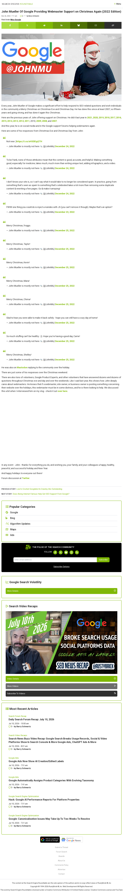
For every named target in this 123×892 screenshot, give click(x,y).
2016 (118, 117)
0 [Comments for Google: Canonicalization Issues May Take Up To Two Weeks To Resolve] (11, 881)
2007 (54, 121)
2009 (38, 121)
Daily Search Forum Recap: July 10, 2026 (31, 775)
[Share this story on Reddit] (44, 25)
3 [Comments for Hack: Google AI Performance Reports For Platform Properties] (11, 862)
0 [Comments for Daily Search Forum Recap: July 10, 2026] (11, 782)
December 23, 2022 (64, 212)
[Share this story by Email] (95, 25)
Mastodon (22, 367)
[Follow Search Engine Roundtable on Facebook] (55, 552)
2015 (3, 121)
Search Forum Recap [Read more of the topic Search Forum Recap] (17, 772)
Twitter (25, 478)
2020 (95, 117)
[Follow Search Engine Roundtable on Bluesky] (66, 552)
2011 (27, 121)
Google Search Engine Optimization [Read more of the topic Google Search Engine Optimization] (24, 852)
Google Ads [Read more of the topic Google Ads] (14, 814)
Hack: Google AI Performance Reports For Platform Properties (44, 855)
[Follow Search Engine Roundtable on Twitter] (61, 552)
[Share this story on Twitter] (27, 25)
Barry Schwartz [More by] (34, 16)
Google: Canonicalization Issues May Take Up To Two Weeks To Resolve (49, 874)
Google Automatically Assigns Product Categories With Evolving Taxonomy (51, 836)
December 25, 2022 (64, 230)
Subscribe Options (61, 566)
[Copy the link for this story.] (113, 25)
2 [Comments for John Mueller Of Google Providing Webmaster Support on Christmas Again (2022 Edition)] (21, 16)
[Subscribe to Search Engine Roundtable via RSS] (77, 552)
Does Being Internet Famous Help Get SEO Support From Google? (41, 494)
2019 (101, 117)
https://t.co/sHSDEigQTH (29, 141)
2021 (89, 117)
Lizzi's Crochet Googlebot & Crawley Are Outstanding (39, 489)
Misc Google (15, 20)
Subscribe (103, 560)
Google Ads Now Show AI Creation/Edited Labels (36, 816)
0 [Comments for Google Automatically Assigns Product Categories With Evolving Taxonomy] (11, 843)
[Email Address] (55, 559)
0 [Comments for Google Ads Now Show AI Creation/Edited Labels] (11, 824)
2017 (112, 117)
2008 (44, 121)
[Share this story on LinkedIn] (61, 25)
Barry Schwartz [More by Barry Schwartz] (24, 782)
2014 (9, 121)
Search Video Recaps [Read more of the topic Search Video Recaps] (18, 791)
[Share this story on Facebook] (10, 25)
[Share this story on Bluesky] (78, 25)
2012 (21, 121)
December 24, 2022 (64, 146)
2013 (15, 121)
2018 (107, 117)
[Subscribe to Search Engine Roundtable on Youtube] (71, 552)
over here (62, 391)
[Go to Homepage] (17, 4)
